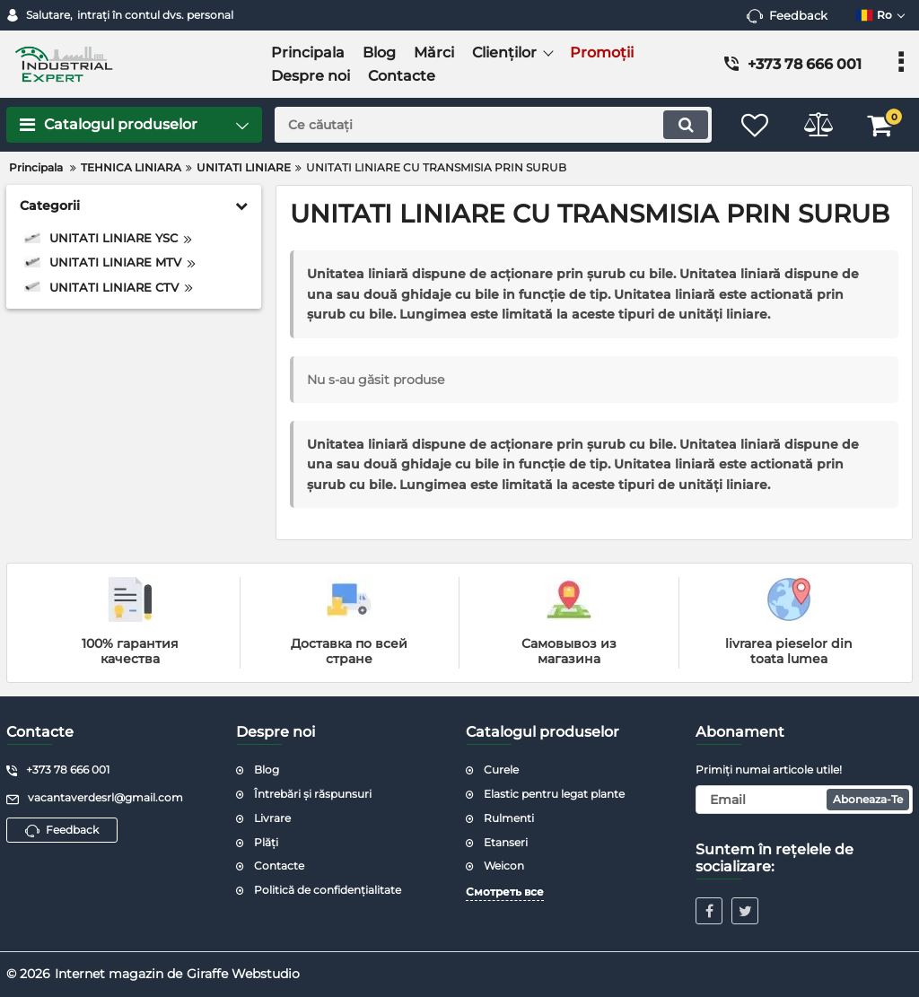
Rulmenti (509, 818)
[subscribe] (804, 799)
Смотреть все (505, 891)
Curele (501, 769)
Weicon (504, 865)
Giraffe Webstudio (243, 974)
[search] (493, 125)
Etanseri (506, 842)
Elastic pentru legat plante (554, 793)
